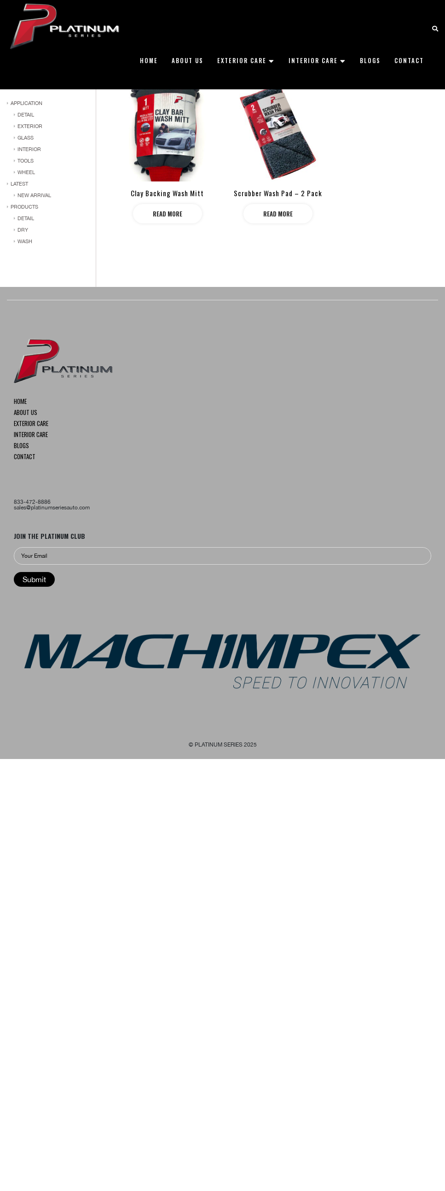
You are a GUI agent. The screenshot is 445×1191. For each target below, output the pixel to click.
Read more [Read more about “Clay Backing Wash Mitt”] (167, 213)
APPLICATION (26, 103)
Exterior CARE (31, 424)
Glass (25, 137)
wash (24, 241)
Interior (29, 149)
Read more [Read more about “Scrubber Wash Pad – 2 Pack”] (278, 213)
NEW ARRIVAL (34, 195)
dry (22, 230)
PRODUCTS (24, 207)
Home (20, 402)
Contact (24, 457)
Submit (34, 579)
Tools (25, 160)
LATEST (19, 184)
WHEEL (26, 172)
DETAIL (25, 114)
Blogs (21, 446)
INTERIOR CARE (31, 435)
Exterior (29, 126)
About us (25, 413)
